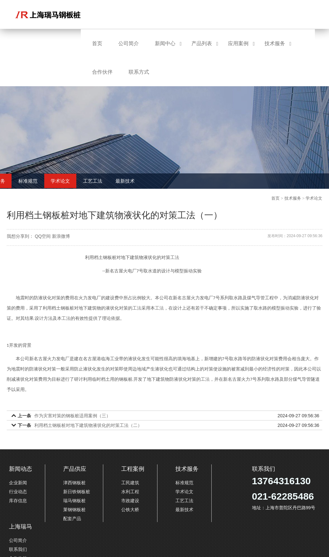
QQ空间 (43, 236)
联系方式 (139, 72)
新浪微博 (61, 236)
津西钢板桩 (74, 482)
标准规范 (28, 181)
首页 (97, 43)
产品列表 (201, 43)
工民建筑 (130, 482)
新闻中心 (165, 43)
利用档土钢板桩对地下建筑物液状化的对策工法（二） (88, 425)
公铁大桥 (130, 509)
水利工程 (130, 491)
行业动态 (18, 491)
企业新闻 (18, 482)
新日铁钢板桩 (76, 491)
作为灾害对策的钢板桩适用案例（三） (72, 415)
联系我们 (18, 549)
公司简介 (128, 43)
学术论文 (60, 181)
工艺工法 (92, 181)
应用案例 (238, 43)
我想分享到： (20, 236)
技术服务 (275, 43)
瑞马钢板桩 (74, 500)
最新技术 (125, 181)
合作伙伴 (102, 72)
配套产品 (72, 518)
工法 (174, 257)
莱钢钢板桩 (74, 509)
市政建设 (130, 500)
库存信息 (18, 500)
